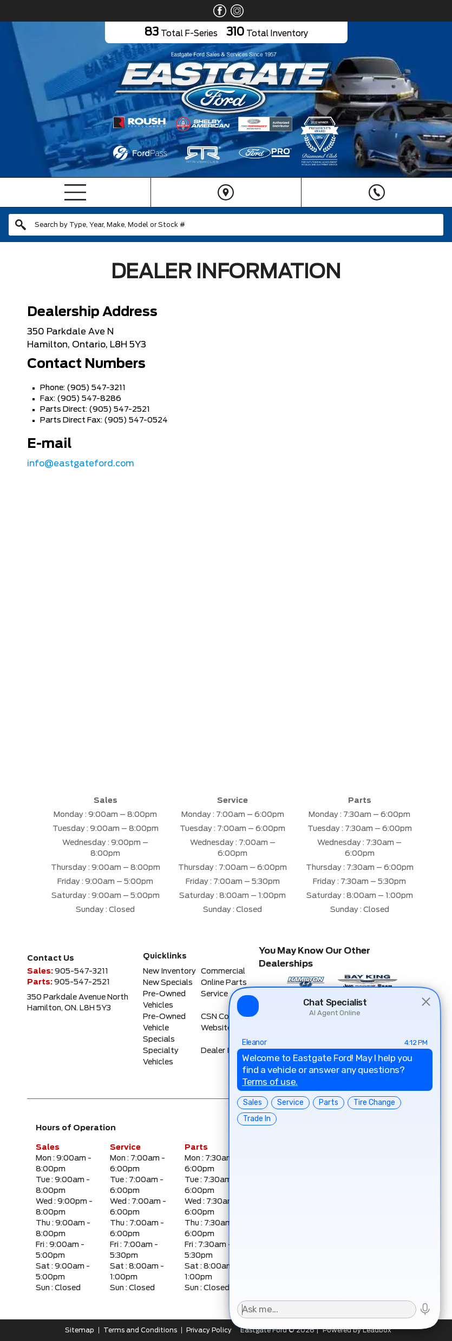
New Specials (168, 983)
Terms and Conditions (140, 1330)
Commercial (223, 971)
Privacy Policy (209, 1330)
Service (214, 994)
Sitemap (79, 1330)
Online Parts (224, 983)
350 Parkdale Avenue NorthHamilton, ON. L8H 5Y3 (77, 1003)
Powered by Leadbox (357, 1330)
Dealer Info (221, 1051)
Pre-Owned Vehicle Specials (164, 1028)
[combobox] (226, 225)
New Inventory (169, 971)
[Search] (226, 225)
